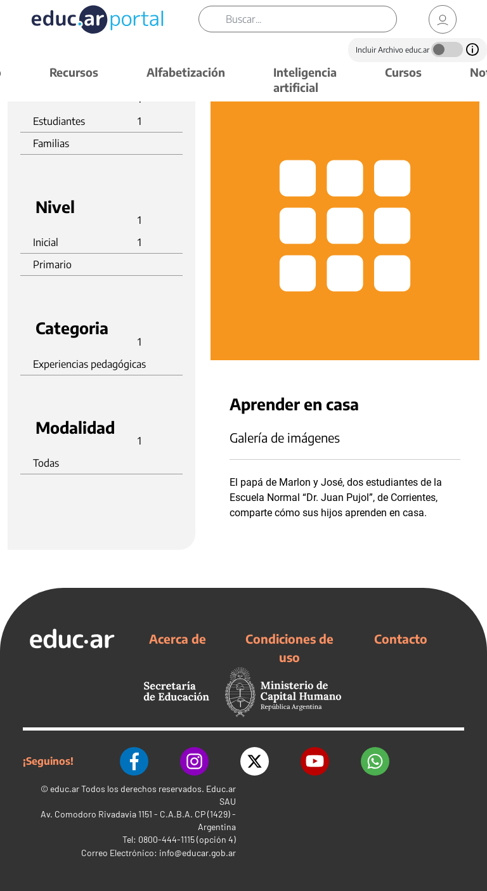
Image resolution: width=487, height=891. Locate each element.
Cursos (403, 72)
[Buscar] (311, 19)
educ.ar (64, 788)
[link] (443, 19)
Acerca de (177, 638)
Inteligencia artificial (305, 79)
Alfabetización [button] (185, 72)
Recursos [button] (73, 72)
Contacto (400, 638)
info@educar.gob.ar (197, 852)
